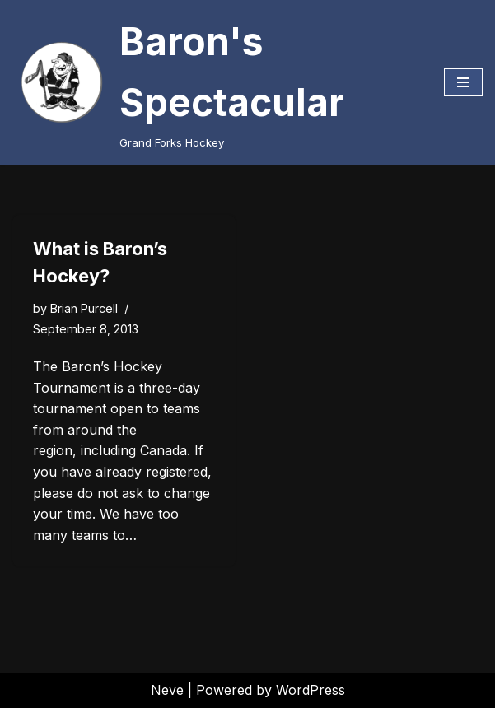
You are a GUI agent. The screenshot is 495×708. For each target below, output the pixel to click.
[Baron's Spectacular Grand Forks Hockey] (215, 83)
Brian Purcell (84, 308)
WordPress (310, 690)
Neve (167, 690)
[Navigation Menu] (463, 82)
